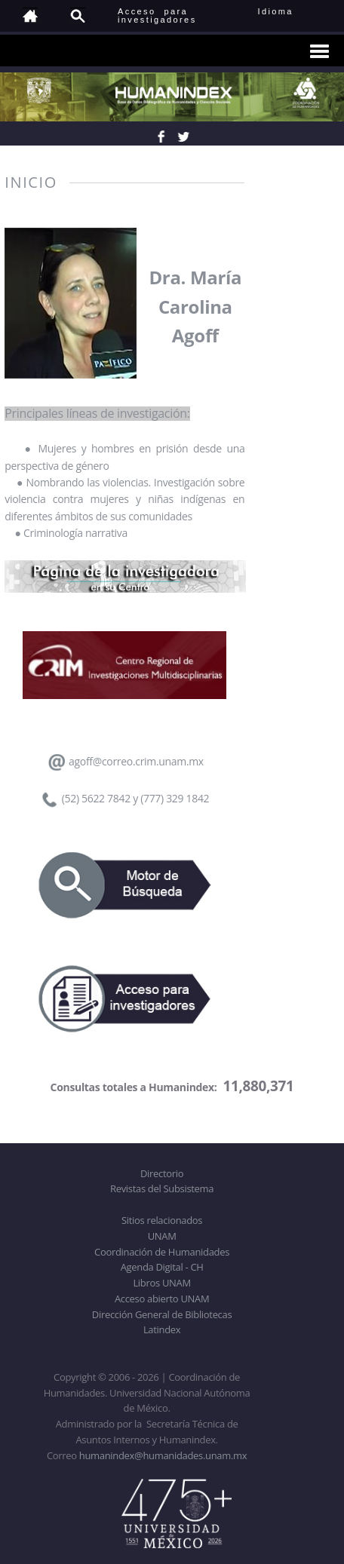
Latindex (161, 1329)
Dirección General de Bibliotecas (162, 1314)
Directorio (161, 1173)
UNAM (162, 1236)
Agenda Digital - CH (162, 1267)
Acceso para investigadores (157, 15)
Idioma (293, 11)
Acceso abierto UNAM (162, 1298)
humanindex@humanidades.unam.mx (163, 1455)
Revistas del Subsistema (161, 1188)
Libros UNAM (161, 1283)
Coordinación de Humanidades (161, 1252)
